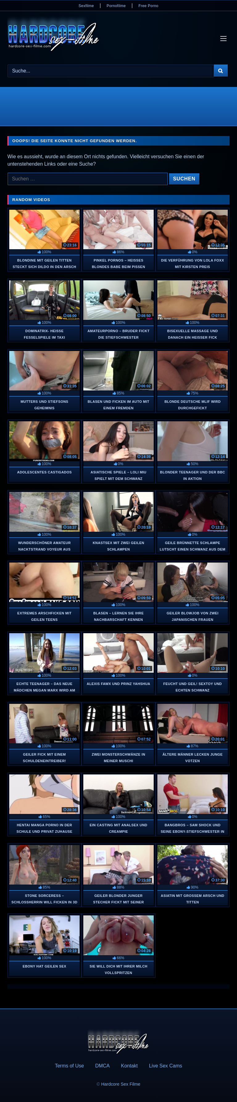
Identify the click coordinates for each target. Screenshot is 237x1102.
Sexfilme (86, 6)
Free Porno (149, 6)
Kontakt (129, 1065)
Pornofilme (116, 6)
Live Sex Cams (165, 1065)
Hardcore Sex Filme (120, 1084)
